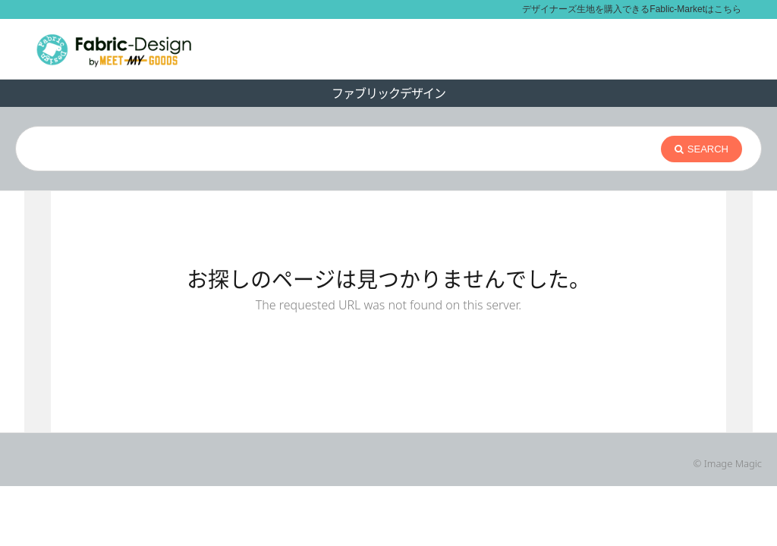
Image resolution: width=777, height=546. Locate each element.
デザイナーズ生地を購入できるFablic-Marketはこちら (631, 9)
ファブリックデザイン (388, 93)
